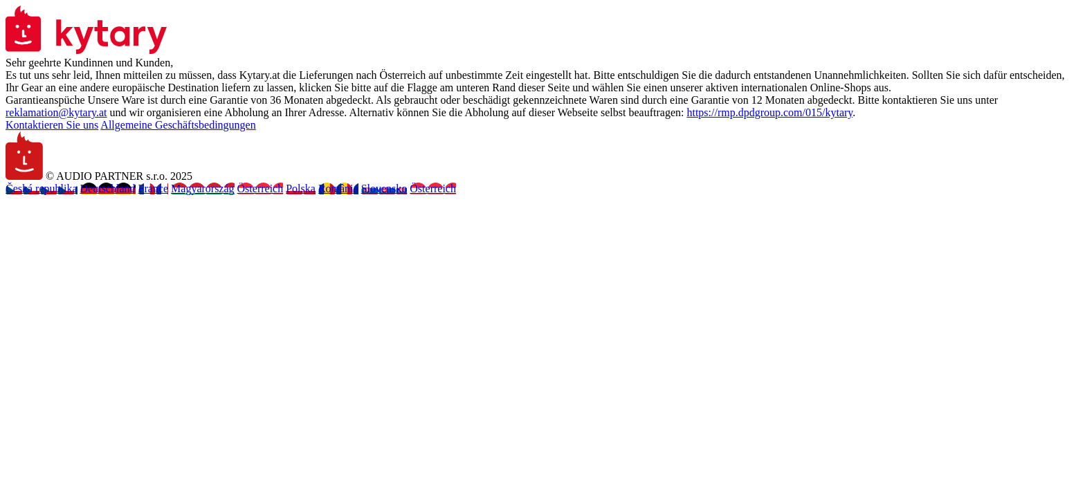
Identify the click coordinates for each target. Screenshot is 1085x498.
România (338, 188)
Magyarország (203, 188)
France (153, 188)
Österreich (260, 188)
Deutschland (108, 188)
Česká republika (42, 188)
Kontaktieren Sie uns (52, 125)
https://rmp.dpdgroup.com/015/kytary (769, 112)
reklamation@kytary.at (56, 112)
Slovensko (384, 188)
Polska (301, 188)
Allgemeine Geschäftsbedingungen (177, 125)
